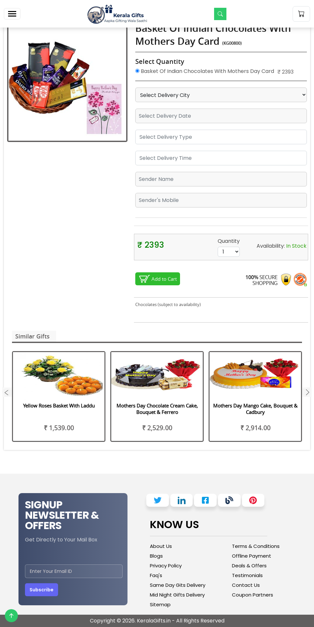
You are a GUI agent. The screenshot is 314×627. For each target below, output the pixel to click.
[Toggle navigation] (12, 13)
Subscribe (42, 589)
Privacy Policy (166, 565)
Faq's (156, 575)
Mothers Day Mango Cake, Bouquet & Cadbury (255, 408)
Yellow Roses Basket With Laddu (59, 405)
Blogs (156, 555)
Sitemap (160, 604)
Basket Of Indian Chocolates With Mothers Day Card (204, 71)
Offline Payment (251, 555)
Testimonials (247, 575)
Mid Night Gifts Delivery (177, 594)
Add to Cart (164, 279)
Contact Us (246, 585)
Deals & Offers (249, 565)
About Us (161, 546)
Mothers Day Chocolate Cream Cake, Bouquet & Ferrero (157, 408)
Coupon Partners (252, 594)
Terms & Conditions (256, 546)
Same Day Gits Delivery (177, 585)
